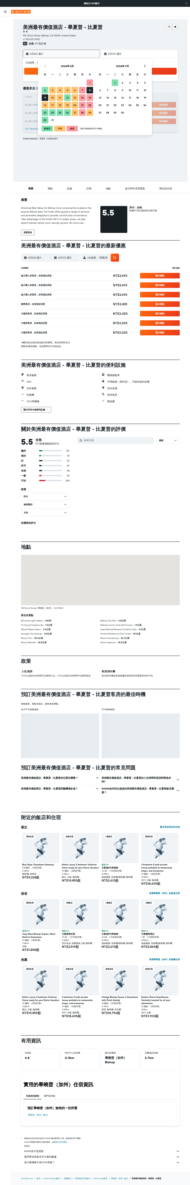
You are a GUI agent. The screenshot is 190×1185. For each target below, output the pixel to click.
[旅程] (5, 71)
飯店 (38, 1178)
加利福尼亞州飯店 (82, 1178)
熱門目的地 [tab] (49, 1096)
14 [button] (82, 97)
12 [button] (67, 97)
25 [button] (60, 112)
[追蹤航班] (5, 56)
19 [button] (67, 105)
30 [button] (45, 120)
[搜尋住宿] (5, 28)
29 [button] (89, 112)
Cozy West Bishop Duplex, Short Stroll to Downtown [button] (38, 935)
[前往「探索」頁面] (5, 49)
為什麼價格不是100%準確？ (102, 1162)
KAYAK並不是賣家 (102, 1151)
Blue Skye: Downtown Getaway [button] (38, 864)
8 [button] (90, 90)
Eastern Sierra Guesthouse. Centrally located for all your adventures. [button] (155, 1000)
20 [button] (74, 105)
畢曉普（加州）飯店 (38, 1114)
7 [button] (82, 90)
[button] (186, 3)
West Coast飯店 (100, 1178)
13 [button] (75, 97)
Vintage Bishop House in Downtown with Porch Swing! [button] (120, 999)
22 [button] (89, 105)
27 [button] (75, 112)
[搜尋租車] (5, 34)
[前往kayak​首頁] (21, 12)
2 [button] (45, 90)
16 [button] (45, 105)
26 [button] (67, 112)
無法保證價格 (61, 1142)
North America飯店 (52, 1178)
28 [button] (82, 112)
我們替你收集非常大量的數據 (102, 1157)
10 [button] (52, 97)
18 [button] (60, 105)
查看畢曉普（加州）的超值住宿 (164, 893)
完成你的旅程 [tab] (32, 1096)
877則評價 (40, 43)
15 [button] (90, 97)
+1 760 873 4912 (31, 39)
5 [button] (67, 90)
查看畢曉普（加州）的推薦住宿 (164, 959)
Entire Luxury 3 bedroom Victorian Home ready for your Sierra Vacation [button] (80, 866)
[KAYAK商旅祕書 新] (5, 63)
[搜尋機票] (5, 21)
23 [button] (45, 112)
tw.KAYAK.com (27, 1178)
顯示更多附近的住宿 (170, 827)
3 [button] (52, 90)
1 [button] (89, 82)
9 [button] (45, 97)
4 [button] (60, 90)
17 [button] (52, 105)
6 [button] (75, 90)
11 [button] (60, 97)
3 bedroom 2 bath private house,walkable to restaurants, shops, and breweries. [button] (157, 867)
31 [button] (52, 120)
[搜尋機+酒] (5, 41)
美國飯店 (67, 1178)
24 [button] (52, 112)
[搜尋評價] (118, 440)
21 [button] (82, 105)
